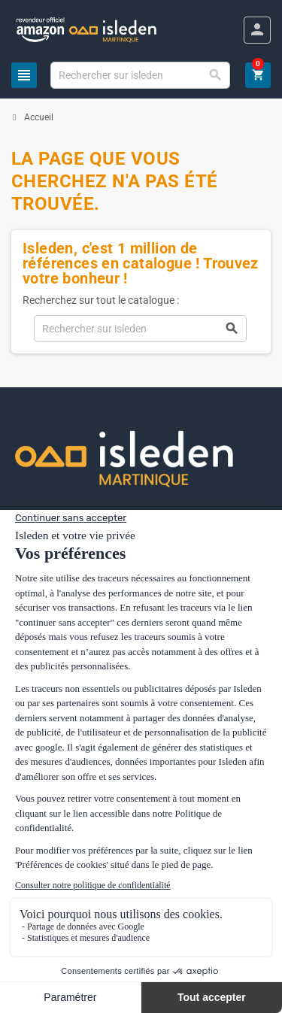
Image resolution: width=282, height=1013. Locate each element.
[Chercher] (139, 75)
